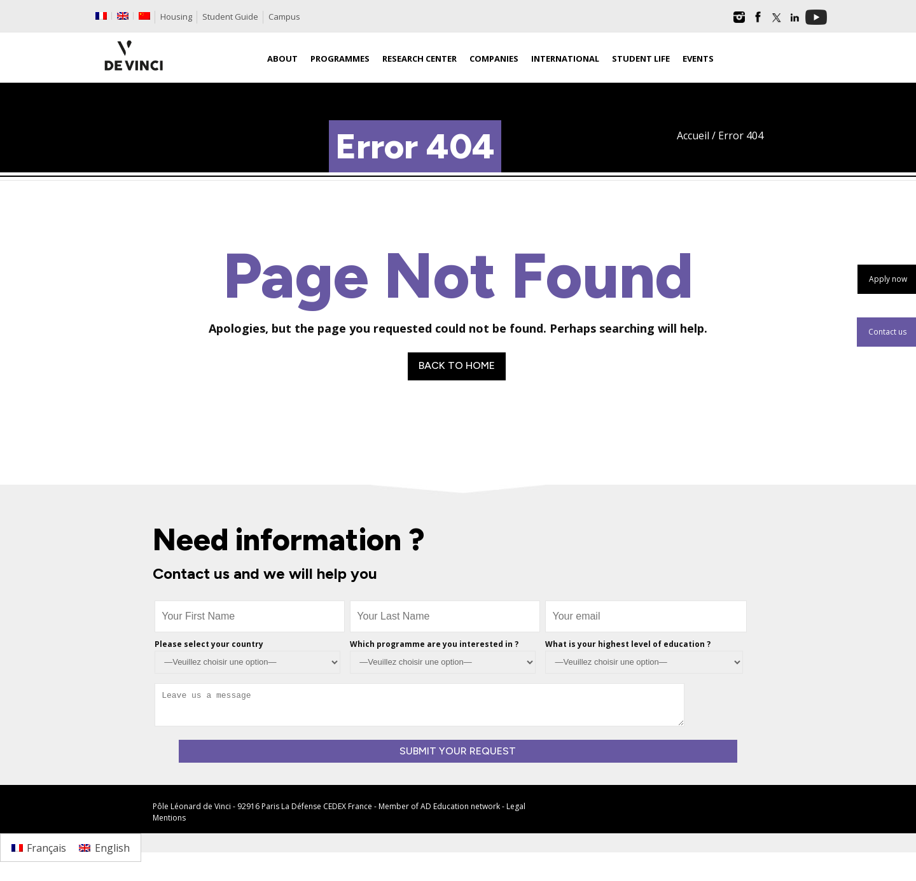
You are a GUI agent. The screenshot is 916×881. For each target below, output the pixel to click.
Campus (284, 16)
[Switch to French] (101, 16)
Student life (641, 58)
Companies (493, 58)
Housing (176, 16)
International (565, 58)
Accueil (693, 135)
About (282, 58)
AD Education (444, 806)
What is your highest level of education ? (628, 644)
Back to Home (457, 365)
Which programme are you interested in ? (434, 644)
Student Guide (230, 16)
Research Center (419, 58)
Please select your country (209, 644)
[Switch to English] (104, 847)
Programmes (340, 58)
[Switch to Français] (39, 847)
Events (698, 58)
